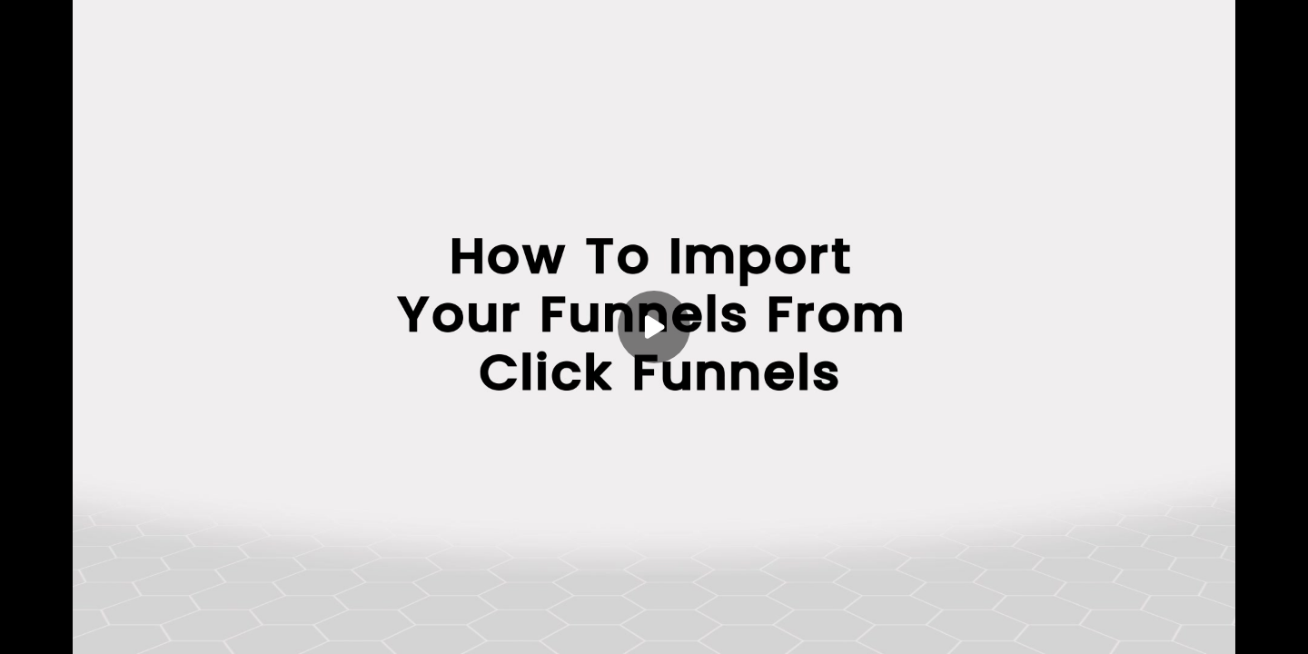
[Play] (654, 327)
